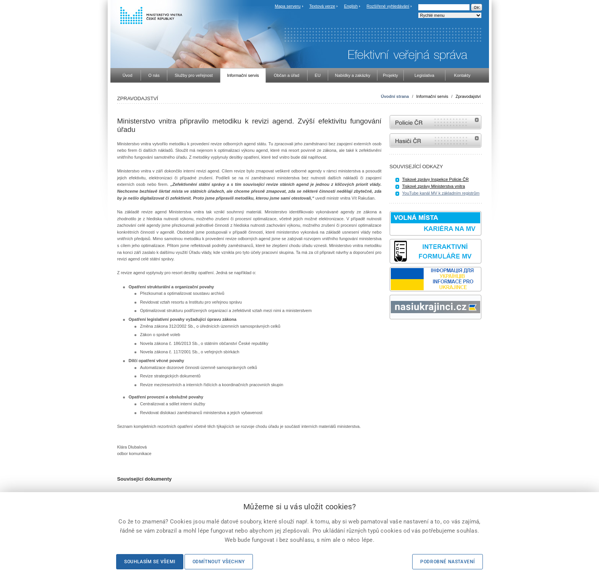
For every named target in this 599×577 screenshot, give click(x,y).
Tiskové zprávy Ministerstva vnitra (433, 186)
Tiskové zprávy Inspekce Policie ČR (435, 179)
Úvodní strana (395, 96)
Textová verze (322, 6)
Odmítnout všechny (219, 561)
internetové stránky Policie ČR (435, 122)
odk (393, 333)
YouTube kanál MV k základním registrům (441, 193)
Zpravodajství (468, 96)
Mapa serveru (287, 6)
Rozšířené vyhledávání (388, 6)
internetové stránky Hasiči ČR (435, 140)
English (351, 6)
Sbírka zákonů (391, 333)
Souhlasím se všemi (149, 561)
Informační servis (432, 96)
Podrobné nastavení (447, 561)
